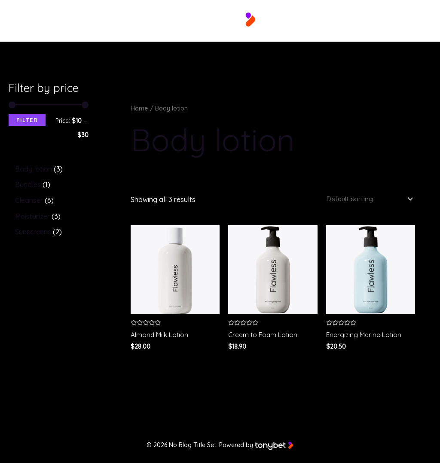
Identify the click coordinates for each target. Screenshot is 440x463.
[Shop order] (366, 198)
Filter (27, 120)
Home (139, 108)
